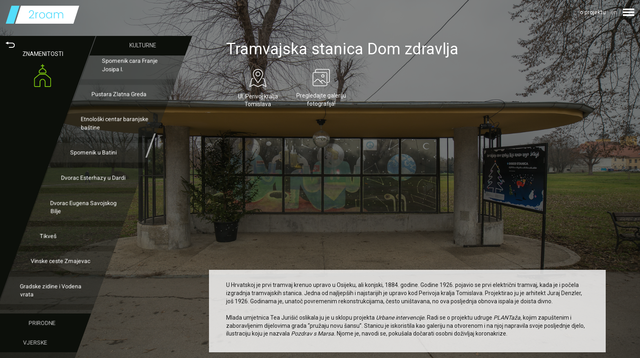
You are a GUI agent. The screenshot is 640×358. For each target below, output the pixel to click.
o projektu (593, 12)
